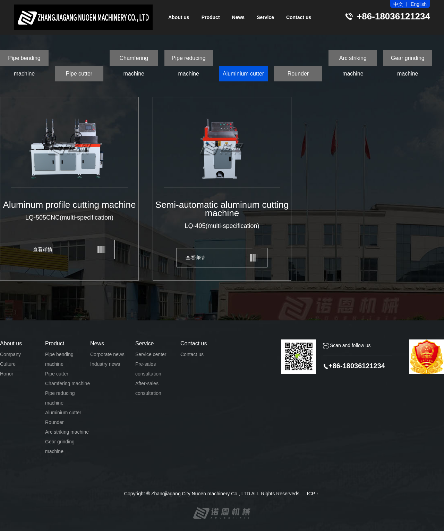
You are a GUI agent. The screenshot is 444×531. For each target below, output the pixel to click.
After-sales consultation (148, 388)
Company (10, 354)
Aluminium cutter (243, 74)
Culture (8, 364)
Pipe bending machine (24, 60)
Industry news (105, 364)
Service (265, 17)
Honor (6, 374)
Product (211, 17)
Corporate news (107, 354)
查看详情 (42, 249)
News (238, 17)
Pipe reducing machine (189, 60)
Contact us (298, 17)
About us (178, 17)
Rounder (298, 74)
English (419, 4)
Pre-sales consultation (148, 369)
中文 (398, 4)
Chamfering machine (133, 60)
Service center (150, 354)
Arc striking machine (353, 60)
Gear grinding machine (408, 60)
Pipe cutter (79, 74)
